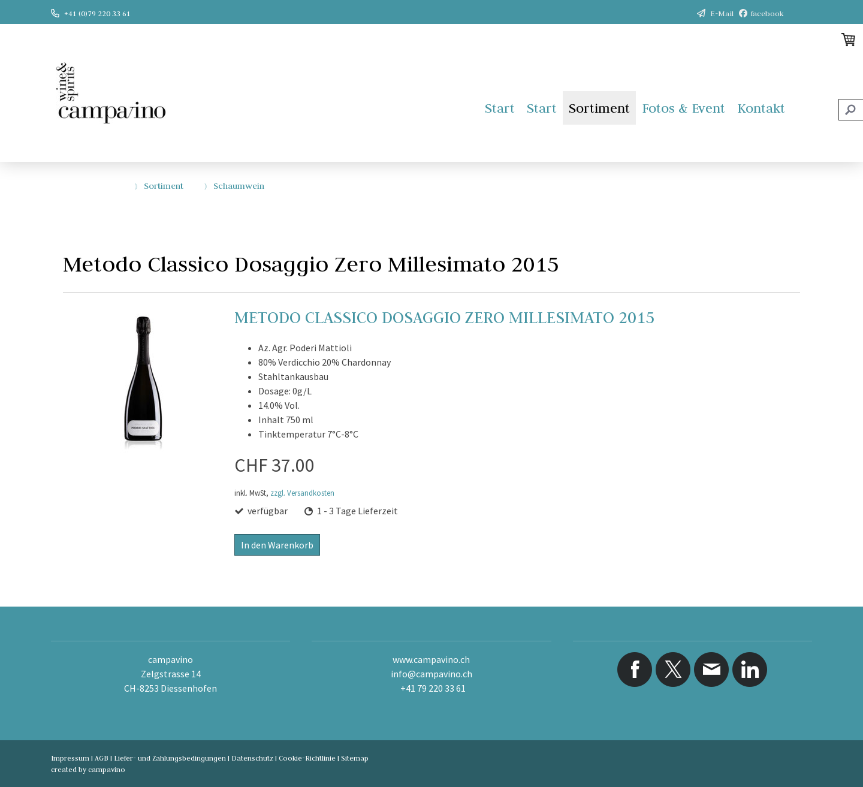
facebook (767, 13)
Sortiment (599, 107)
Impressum (70, 757)
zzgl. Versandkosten (302, 492)
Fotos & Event (683, 107)
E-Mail (722, 13)
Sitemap (355, 757)
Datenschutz (252, 757)
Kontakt (761, 107)
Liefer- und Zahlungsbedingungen (170, 757)
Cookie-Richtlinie (307, 757)
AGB (101, 757)
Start (500, 107)
